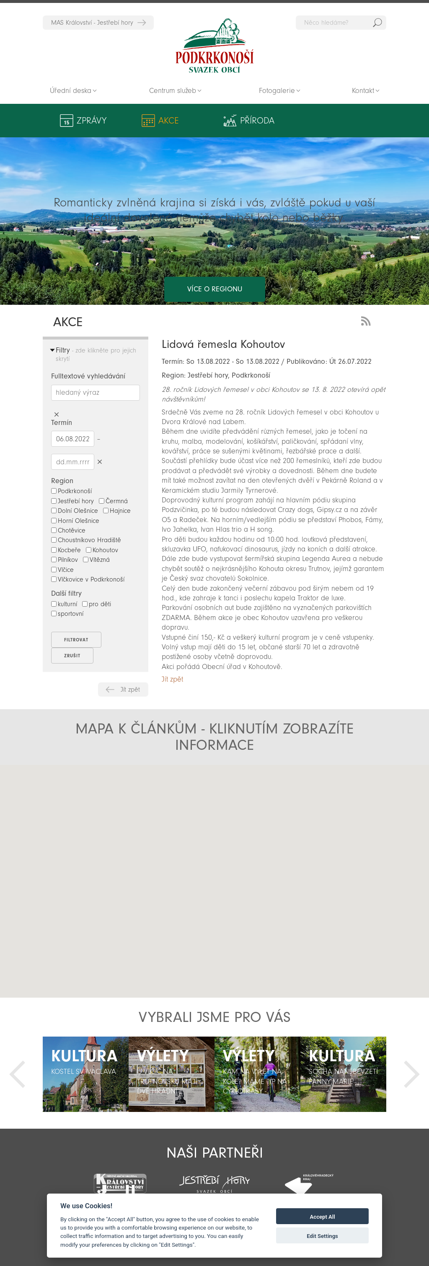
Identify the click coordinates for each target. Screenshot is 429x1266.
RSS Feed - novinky (367, 320)
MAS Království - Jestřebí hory (92, 22)
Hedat (377, 22)
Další (412, 1074)
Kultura (292, 120)
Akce (139, 120)
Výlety (242, 120)
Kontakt (363, 90)
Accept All (322, 1217)
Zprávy (91, 120)
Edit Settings (322, 1236)
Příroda (190, 120)
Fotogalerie (277, 90)
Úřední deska (70, 90)
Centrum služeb (172, 90)
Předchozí (17, 1074)
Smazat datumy (99, 461)
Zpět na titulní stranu (214, 45)
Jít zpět (130, 689)
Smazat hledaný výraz (56, 415)
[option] (86, 1074)
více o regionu (214, 255)
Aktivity (348, 120)
